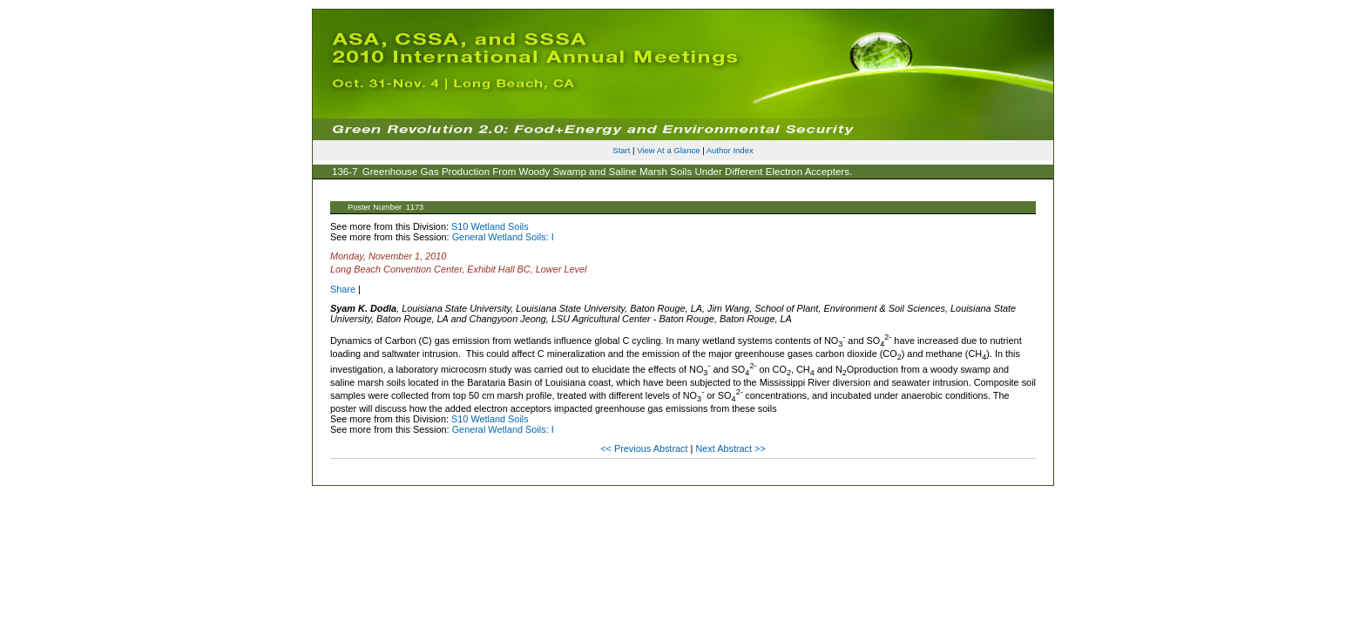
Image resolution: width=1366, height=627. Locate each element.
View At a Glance (668, 150)
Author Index (730, 150)
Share (342, 289)
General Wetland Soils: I (503, 237)
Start (621, 150)
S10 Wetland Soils (490, 226)
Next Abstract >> (730, 448)
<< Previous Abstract (645, 448)
